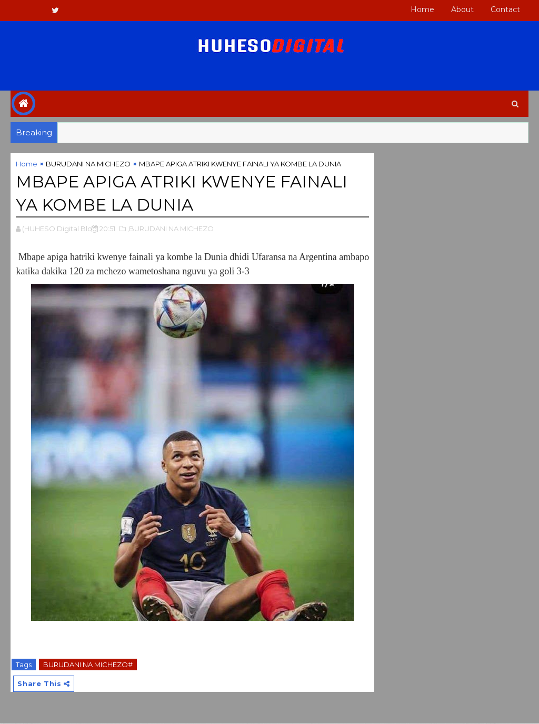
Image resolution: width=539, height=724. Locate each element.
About (462, 9)
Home (422, 9)
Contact (505, 9)
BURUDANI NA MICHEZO (88, 164)
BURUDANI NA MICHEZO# (88, 665)
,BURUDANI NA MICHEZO (170, 229)
